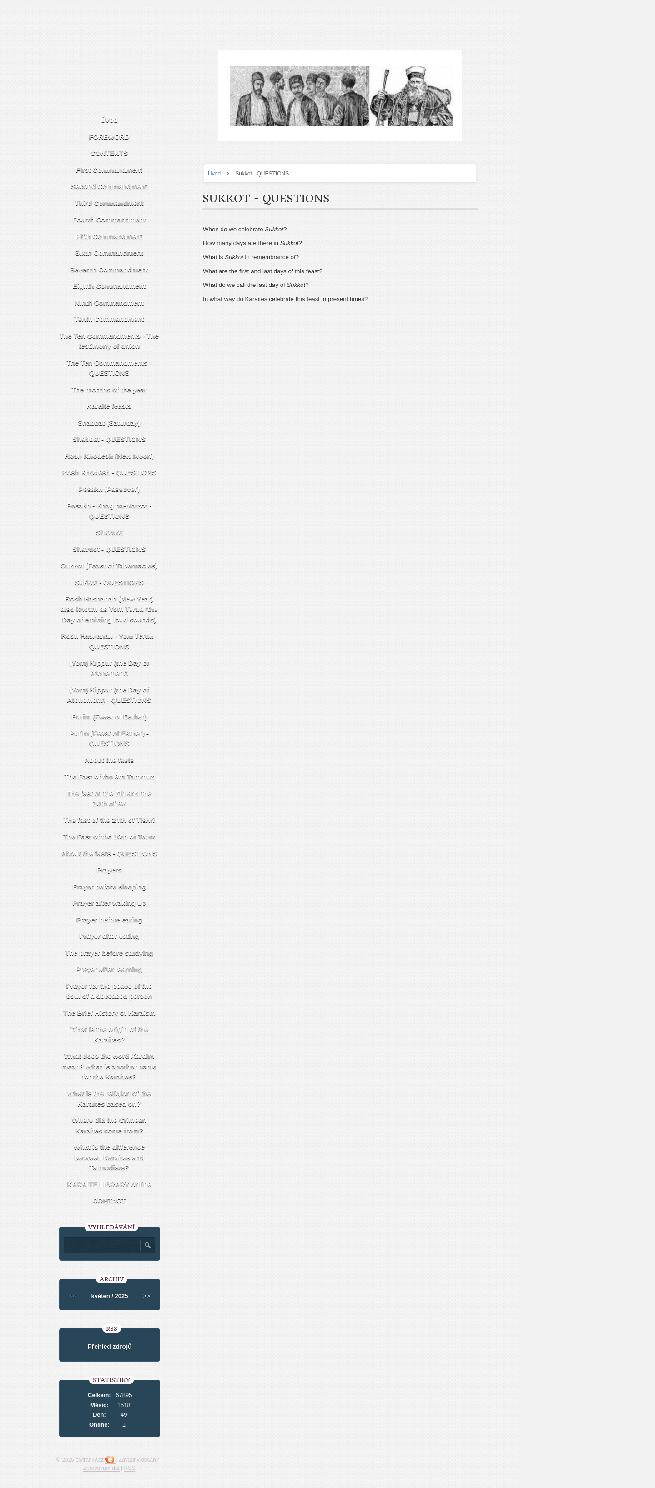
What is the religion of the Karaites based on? (109, 1098)
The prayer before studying (109, 953)
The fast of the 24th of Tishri (109, 820)
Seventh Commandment (109, 269)
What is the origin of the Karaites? (109, 1034)
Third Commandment (109, 203)
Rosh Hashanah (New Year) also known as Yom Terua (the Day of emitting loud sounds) (108, 609)
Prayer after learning (109, 969)
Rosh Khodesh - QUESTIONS (109, 472)
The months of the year (108, 389)
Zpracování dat (101, 1468)
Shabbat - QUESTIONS (109, 439)
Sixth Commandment (109, 252)
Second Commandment (109, 186)
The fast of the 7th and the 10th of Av (109, 798)
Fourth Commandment (109, 219)
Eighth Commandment (109, 286)
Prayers (108, 869)
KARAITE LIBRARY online (109, 1184)
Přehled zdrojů (109, 1346)
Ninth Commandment (109, 302)
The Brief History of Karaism (109, 1013)
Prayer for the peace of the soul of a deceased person (109, 991)
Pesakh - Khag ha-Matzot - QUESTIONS (109, 510)
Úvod (214, 173)
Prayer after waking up (109, 903)
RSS (130, 1468)
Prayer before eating (109, 919)
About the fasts (109, 760)
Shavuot (109, 532)
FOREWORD (109, 136)
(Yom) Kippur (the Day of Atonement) (109, 668)
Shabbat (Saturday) (109, 422)
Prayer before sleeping (109, 886)
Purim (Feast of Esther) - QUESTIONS (109, 738)
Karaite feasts (109, 406)
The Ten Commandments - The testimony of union (109, 341)
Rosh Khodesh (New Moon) (109, 456)
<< (72, 1296)
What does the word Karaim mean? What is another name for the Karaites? (109, 1066)
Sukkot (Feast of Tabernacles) (109, 565)
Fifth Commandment (109, 236)
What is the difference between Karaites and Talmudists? (109, 1157)
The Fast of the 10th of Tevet (109, 836)
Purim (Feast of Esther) (108, 716)
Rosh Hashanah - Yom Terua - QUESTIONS (109, 641)
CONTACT (109, 1200)
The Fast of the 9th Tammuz (109, 776)
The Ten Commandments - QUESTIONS (108, 368)
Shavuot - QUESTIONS (109, 549)
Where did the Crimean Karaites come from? (109, 1125)
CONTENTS (109, 153)
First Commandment (109, 170)
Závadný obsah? (139, 1460)
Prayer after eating (109, 936)
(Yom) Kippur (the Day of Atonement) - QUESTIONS (109, 695)
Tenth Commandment (109, 319)
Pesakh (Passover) (109, 489)
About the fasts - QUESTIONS (109, 853)
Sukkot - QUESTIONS (109, 582)
